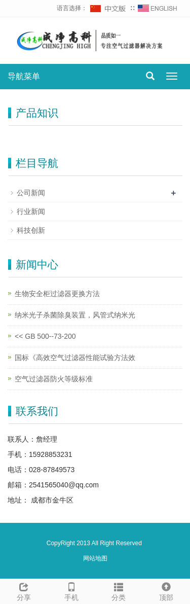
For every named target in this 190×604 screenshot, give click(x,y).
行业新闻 (31, 211)
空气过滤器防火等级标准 (54, 379)
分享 (24, 590)
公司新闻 (31, 193)
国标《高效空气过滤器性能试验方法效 (75, 357)
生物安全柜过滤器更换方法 (57, 294)
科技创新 (31, 230)
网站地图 (95, 558)
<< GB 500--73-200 (45, 336)
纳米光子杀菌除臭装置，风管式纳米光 (75, 315)
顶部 (166, 590)
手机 (71, 590)
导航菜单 (24, 76)
